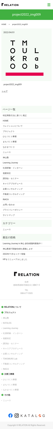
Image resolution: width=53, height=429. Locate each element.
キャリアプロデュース (13, 183)
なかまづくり (9, 147)
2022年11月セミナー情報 (14, 254)
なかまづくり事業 (11, 390)
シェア (5, 91)
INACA (6, 199)
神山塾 (6, 157)
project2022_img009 (13, 84)
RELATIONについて (12, 307)
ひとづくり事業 (10, 136)
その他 (7, 395)
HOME (3, 24)
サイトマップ (9, 215)
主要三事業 (9, 374)
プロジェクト (9, 131)
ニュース (7, 152)
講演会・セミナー (11, 178)
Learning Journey (10, 163)
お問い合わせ (9, 204)
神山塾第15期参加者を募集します (18, 249)
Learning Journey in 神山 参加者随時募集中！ (23, 243)
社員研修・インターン (13, 168)
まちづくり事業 (10, 142)
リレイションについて (13, 126)
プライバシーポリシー (13, 210)
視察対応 (7, 173)
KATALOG (7, 323)
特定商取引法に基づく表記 (15, 115)
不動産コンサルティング (14, 194)
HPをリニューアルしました (15, 259)
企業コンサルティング (13, 189)
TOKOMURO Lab (10, 359)
